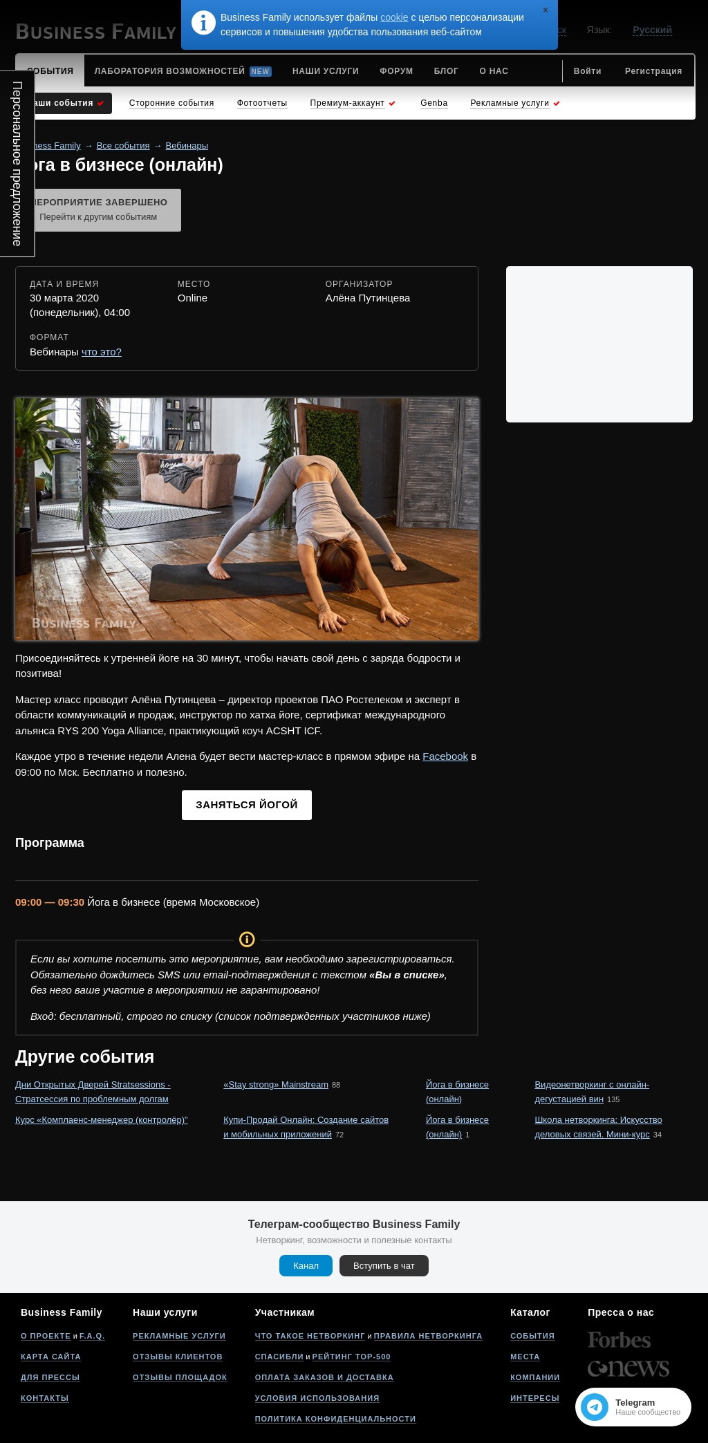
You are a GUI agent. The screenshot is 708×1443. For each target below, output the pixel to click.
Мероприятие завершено (98, 211)
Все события (123, 145)
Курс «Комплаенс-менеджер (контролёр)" (101, 1120)
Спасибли (279, 1356)
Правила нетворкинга (428, 1336)
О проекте (46, 1336)
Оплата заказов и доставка (324, 1377)
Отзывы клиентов (178, 1356)
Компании (535, 1377)
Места (525, 1356)
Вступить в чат (384, 1265)
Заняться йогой (246, 804)
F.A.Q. (92, 1336)
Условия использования (317, 1398)
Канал (306, 1265)
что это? (102, 351)
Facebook (445, 756)
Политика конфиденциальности (335, 1419)
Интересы (534, 1398)
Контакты (45, 1398)
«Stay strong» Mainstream (275, 1084)
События (532, 1336)
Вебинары (187, 145)
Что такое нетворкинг (310, 1336)
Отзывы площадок (180, 1377)
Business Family (48, 145)
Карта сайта (51, 1356)
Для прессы (50, 1377)
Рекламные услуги (179, 1336)
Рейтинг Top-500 (352, 1356)
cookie (394, 17)
